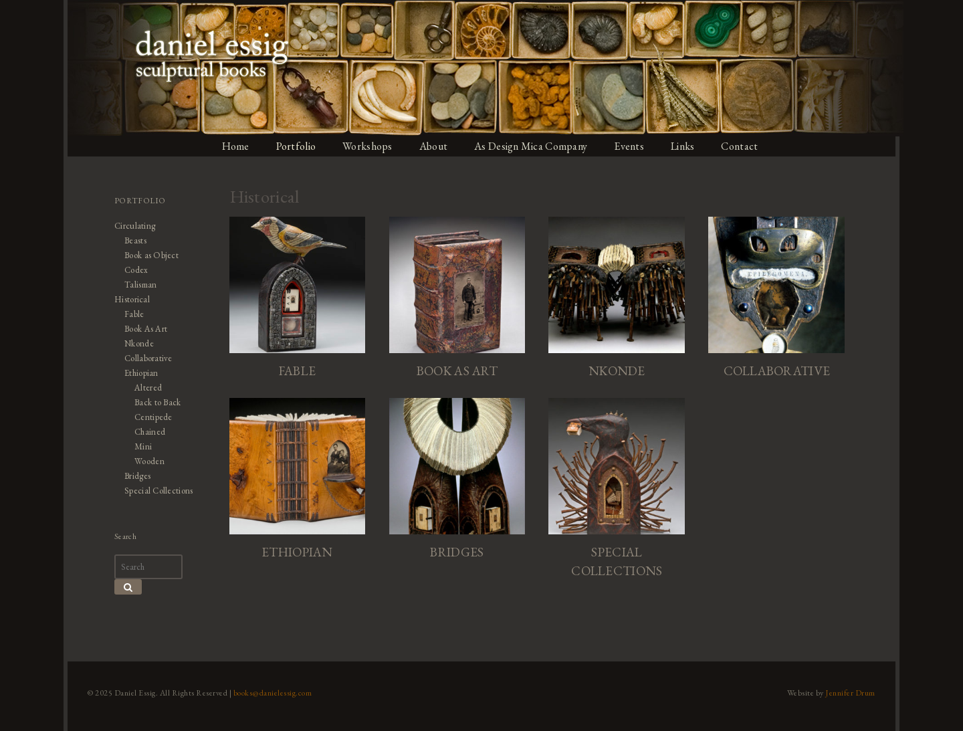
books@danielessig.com (268, 693)
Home (233, 146)
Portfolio (295, 146)
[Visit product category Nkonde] (618, 300)
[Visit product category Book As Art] (457, 300)
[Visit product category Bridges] (457, 482)
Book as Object (148, 255)
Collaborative (145, 358)
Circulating (131, 225)
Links (688, 146)
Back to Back (154, 402)
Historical (128, 299)
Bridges (134, 476)
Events (634, 146)
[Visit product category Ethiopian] (295, 482)
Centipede (150, 417)
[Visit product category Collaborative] (780, 300)
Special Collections (156, 490)
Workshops (367, 146)
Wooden (145, 461)
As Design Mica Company (533, 146)
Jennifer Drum (855, 693)
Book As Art (142, 328)
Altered (144, 387)
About (434, 146)
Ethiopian (138, 373)
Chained (146, 431)
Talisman (137, 284)
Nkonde (135, 343)
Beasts (131, 240)
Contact (747, 146)
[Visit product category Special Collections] (618, 491)
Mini (139, 446)
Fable (130, 314)
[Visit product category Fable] (295, 300)
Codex (132, 270)
